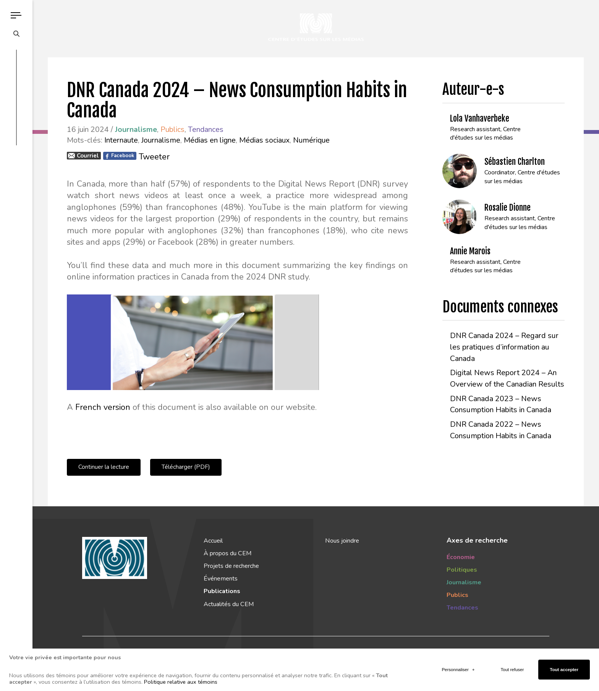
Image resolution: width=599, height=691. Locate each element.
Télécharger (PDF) (186, 467)
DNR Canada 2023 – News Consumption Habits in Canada (500, 404)
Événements (221, 578)
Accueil (213, 541)
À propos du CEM (227, 553)
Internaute (121, 140)
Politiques (462, 570)
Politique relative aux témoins (180, 679)
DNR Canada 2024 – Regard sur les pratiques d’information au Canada (504, 346)
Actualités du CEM (229, 604)
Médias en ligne (210, 140)
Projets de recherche (231, 566)
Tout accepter (564, 666)
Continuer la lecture (103, 467)
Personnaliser (458, 666)
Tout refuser (512, 666)
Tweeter (154, 157)
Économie (461, 557)
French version (102, 407)
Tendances (205, 129)
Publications (222, 591)
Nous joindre (342, 541)
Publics (172, 129)
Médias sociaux (264, 140)
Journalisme (160, 140)
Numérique (311, 140)
